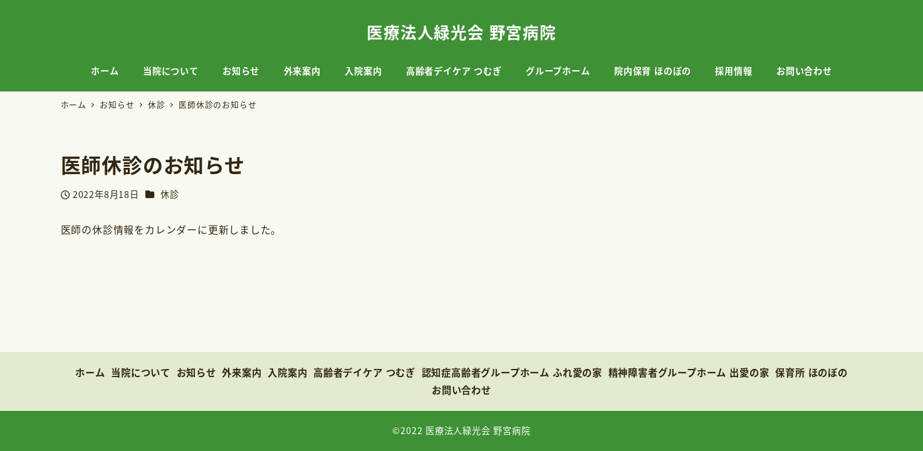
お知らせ (196, 372)
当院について (140, 372)
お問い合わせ (461, 390)
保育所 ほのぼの (811, 372)
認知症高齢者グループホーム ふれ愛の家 (512, 372)
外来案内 (241, 372)
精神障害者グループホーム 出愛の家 (688, 372)
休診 (169, 194)
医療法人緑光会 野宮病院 (461, 31)
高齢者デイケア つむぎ (364, 372)
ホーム (90, 372)
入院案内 (287, 372)
